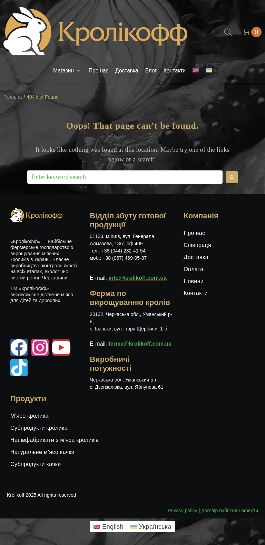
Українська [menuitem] (155, 526)
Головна (12, 97)
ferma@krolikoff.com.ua (139, 344)
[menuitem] (196, 71)
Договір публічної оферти (229, 510)
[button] (67, 71)
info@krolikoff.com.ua (137, 278)
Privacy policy (182, 510)
